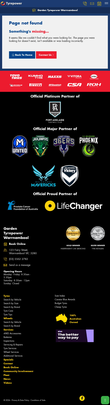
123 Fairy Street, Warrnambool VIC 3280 (23, 251)
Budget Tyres (61, 303)
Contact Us (46, 54)
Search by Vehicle (12, 299)
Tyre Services (10, 348)
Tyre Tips (8, 314)
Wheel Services (11, 352)
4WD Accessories (12, 333)
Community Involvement (18, 371)
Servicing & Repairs (13, 344)
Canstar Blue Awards (65, 299)
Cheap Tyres (61, 306)
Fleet (6, 375)
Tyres (7, 295)
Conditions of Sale (38, 400)
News (7, 379)
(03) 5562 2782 (18, 259)
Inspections (9, 340)
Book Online (11, 367)
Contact (8, 363)
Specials (8, 359)
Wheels (8, 318)
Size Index (60, 295)
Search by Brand (12, 307)
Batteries (8, 337)
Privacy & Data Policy (20, 400)
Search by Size (11, 303)
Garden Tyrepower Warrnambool (55, 10)
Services (8, 329)
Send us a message (19, 265)
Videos (8, 382)
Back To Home (22, 54)
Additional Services (13, 355)
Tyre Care (8, 310)
